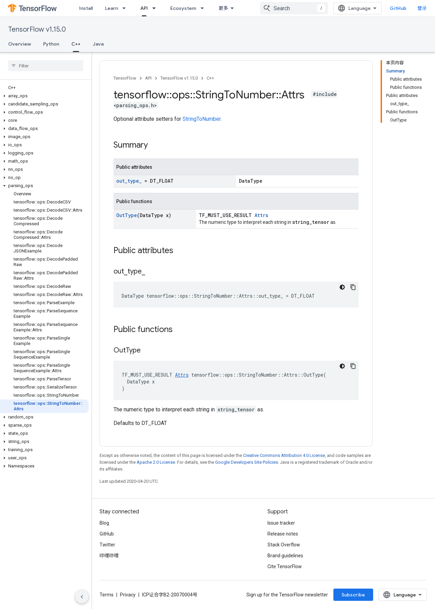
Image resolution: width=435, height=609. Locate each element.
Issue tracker (281, 523)
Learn (111, 8)
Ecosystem (183, 8)
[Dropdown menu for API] (156, 8)
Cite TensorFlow (284, 566)
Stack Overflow (283, 544)
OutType (126, 215)
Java (98, 44)
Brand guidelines (285, 555)
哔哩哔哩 (109, 555)
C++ (210, 78)
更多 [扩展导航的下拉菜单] (223, 8)
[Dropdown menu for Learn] (126, 8)
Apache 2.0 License (156, 462)
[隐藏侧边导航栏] (82, 597)
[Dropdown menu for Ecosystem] (204, 8)
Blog (104, 523)
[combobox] (299, 8)
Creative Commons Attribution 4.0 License (284, 455)
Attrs (261, 215)
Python (51, 44)
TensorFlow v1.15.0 (37, 29)
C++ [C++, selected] (76, 44)
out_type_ (129, 181)
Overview (19, 44)
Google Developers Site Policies (246, 462)
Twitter (107, 544)
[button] (44, 96)
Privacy (128, 594)
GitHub (403, 8)
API (148, 78)
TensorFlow (125, 78)
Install (86, 8)
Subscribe (353, 595)
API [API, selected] (144, 8)
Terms (107, 594)
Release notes (282, 534)
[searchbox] (45, 65)
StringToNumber (201, 119)
